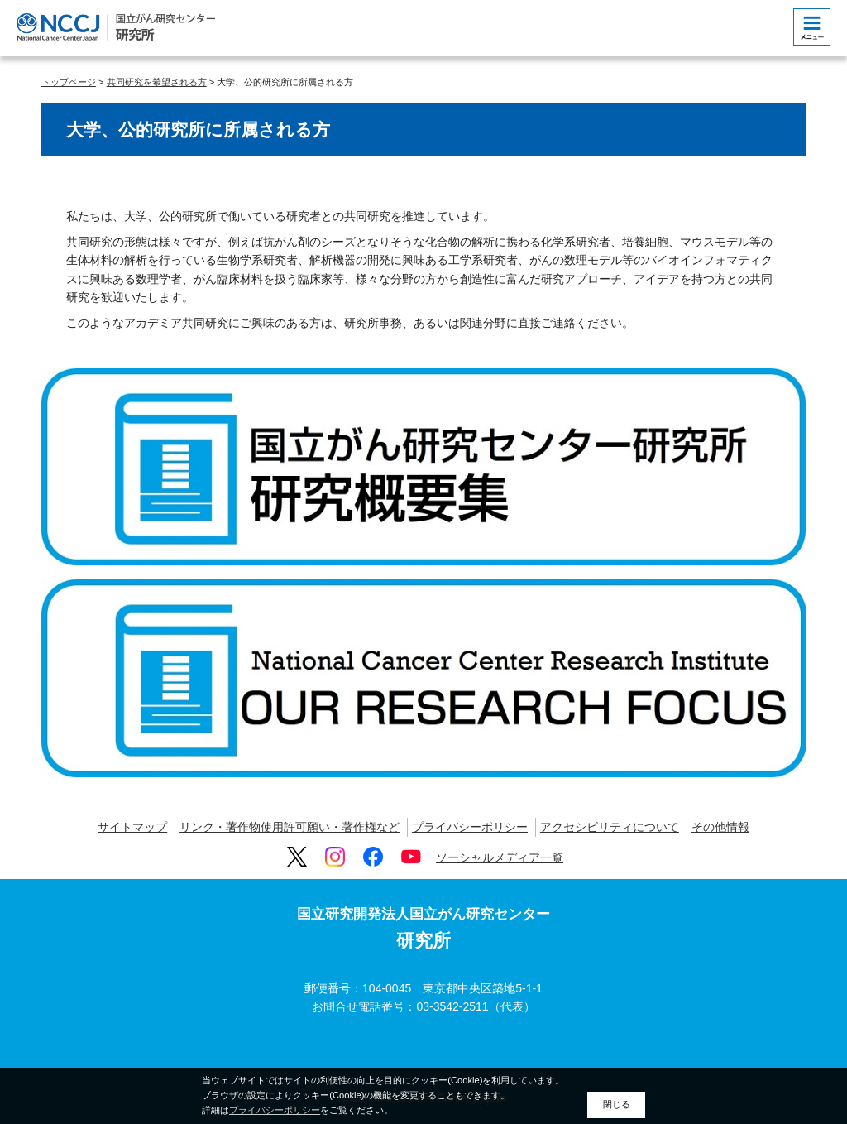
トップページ (68, 82)
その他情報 (720, 826)
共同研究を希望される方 (157, 82)
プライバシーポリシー (470, 826)
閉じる (616, 1104)
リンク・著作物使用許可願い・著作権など (289, 826)
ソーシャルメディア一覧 (499, 857)
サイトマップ (132, 826)
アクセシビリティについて (609, 826)
